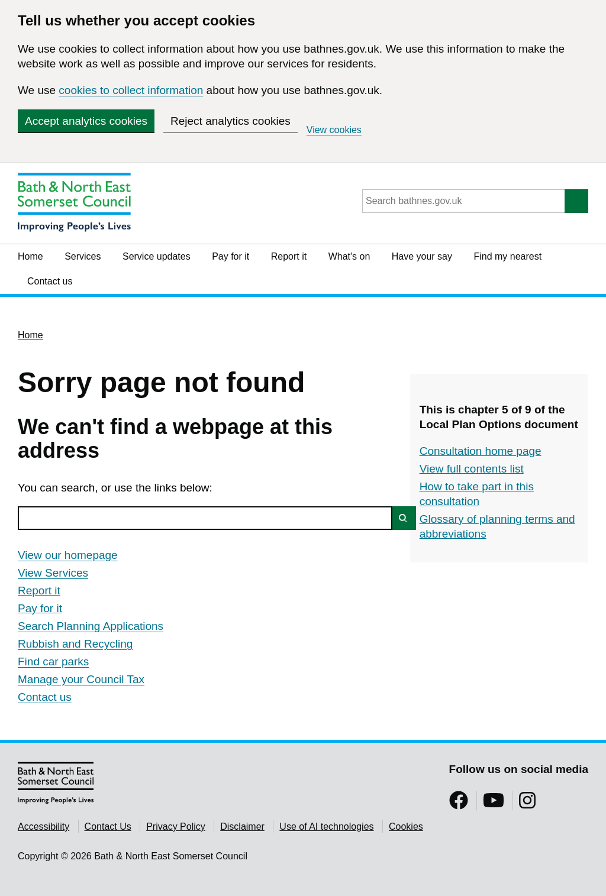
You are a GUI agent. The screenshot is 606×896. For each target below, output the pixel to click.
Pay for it (230, 256)
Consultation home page (480, 451)
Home (30, 256)
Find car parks (53, 661)
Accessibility (43, 826)
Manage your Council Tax (81, 679)
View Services (53, 573)
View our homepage (68, 555)
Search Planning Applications (90, 626)
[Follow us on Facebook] (458, 804)
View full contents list (472, 468)
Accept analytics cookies (86, 121)
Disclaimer (242, 826)
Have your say (422, 256)
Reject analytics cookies (230, 121)
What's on (349, 256)
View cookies (334, 130)
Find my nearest (507, 256)
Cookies (406, 826)
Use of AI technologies (326, 826)
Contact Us (108, 826)
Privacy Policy (175, 826)
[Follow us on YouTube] (493, 804)
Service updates (157, 256)
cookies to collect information (131, 90)
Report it (289, 256)
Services (83, 256)
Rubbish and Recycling (75, 644)
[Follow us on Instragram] (527, 804)
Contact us (49, 281)
